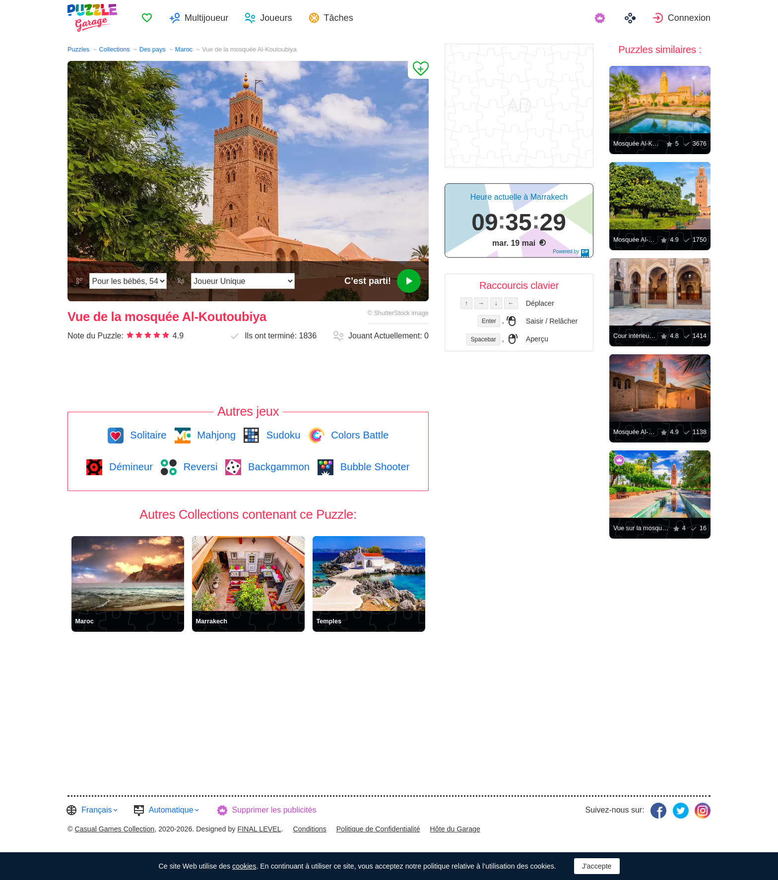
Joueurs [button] (276, 18)
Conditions (309, 829)
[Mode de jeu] (243, 281)
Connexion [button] (689, 18)
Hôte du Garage (455, 829)
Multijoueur (206, 18)
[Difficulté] (128, 281)
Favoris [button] (147, 17)
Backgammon (277, 466)
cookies (244, 866)
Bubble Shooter (373, 466)
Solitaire (147, 435)
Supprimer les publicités (274, 810)
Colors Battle (358, 435)
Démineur (129, 466)
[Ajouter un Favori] (418, 70)
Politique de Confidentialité (378, 829)
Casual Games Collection (114, 829)
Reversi (199, 466)
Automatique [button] (171, 810)
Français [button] (96, 810)
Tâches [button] (338, 18)
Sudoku (281, 435)
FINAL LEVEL (259, 829)
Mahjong (215, 435)
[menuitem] (147, 17)
